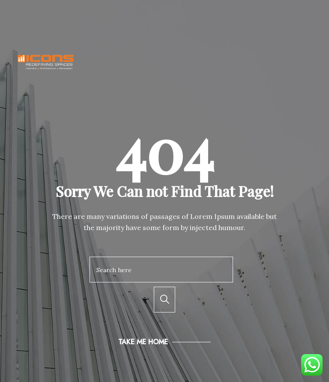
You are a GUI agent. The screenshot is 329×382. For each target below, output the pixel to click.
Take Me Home (143, 342)
